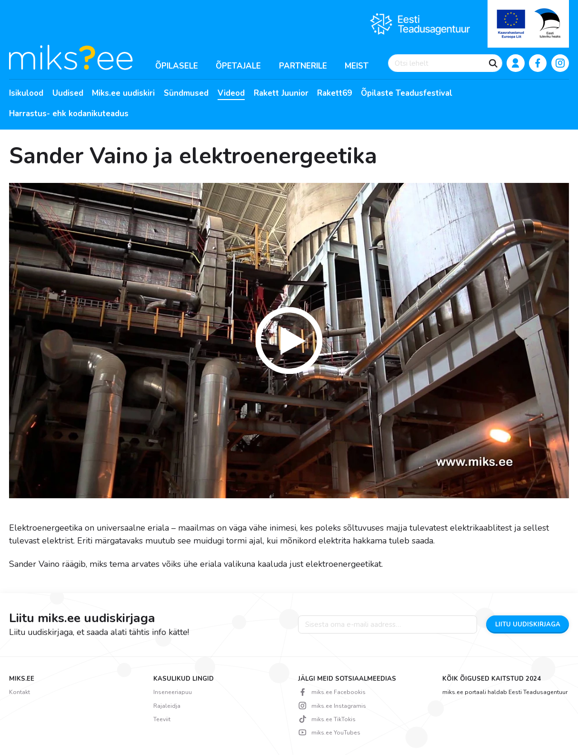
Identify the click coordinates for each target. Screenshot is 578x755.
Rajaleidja (166, 706)
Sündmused (186, 93)
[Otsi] (493, 63)
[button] (289, 340)
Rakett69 (334, 93)
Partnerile (303, 65)
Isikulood (26, 93)
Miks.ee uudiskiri (123, 93)
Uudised (67, 93)
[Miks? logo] (71, 56)
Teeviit (161, 719)
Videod (231, 93)
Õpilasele (176, 65)
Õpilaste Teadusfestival (406, 93)
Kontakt (19, 692)
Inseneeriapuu (172, 692)
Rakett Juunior (281, 93)
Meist (357, 65)
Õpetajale (238, 65)
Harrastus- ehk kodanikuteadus (69, 114)
